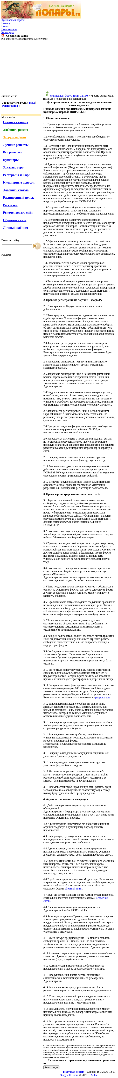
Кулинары (11, 160)
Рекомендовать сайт (18, 212)
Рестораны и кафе (16, 175)
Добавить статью (16, 190)
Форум (64, 1075)
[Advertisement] (59, 67)
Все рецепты (12, 152)
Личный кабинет (15, 227)
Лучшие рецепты (16, 145)
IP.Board (74, 1075)
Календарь (7, 32)
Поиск (5, 26)
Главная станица (15, 122)
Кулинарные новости (18, 182)
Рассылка (10, 205)
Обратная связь (14, 220)
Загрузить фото (14, 137)
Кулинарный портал (13, 19)
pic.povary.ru (102, 697)
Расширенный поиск (18, 197)
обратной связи (73, 888)
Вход (32, 102)
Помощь (6, 23)
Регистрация (10, 105)
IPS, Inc (93, 1075)
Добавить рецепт (15, 129)
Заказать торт (13, 167)
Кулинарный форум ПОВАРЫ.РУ (69, 95)
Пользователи (9, 29)
